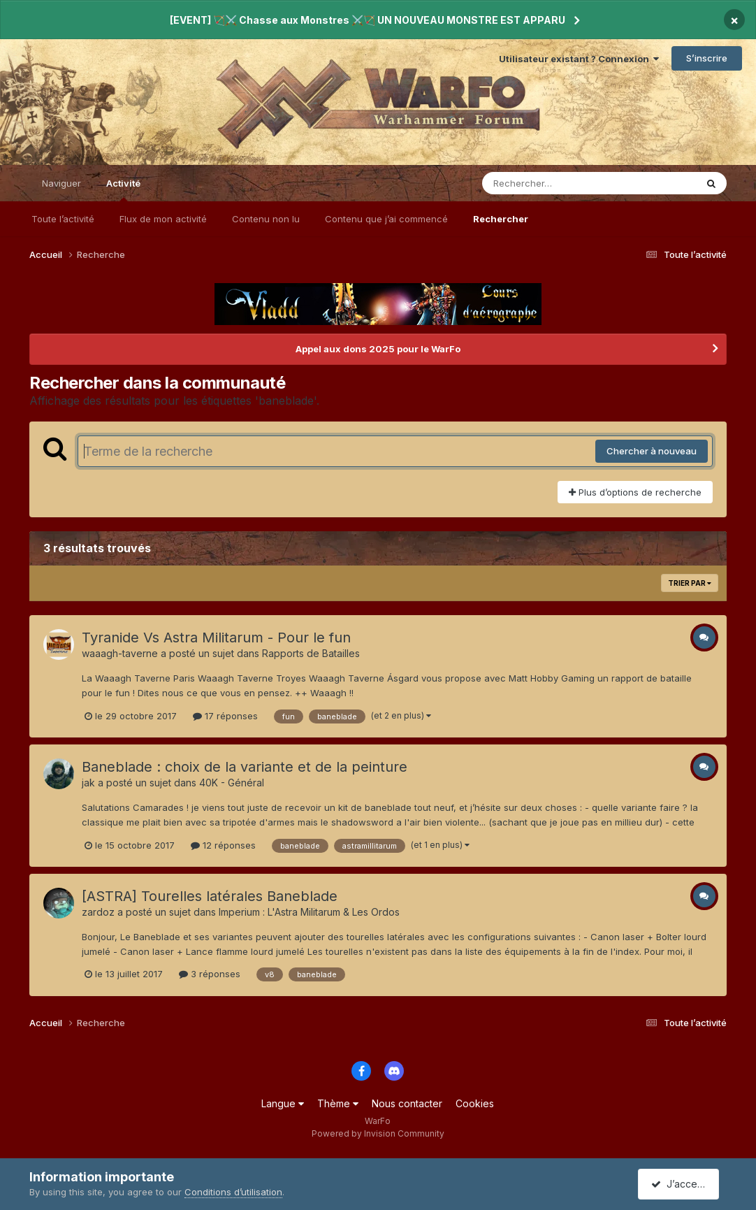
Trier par (689, 583)
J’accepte (681, 1184)
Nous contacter (407, 1103)
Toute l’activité (62, 218)
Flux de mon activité (163, 218)
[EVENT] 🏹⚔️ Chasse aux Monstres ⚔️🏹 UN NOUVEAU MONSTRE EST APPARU (367, 20)
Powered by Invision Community (378, 1133)
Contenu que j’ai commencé (386, 218)
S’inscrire (706, 58)
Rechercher (500, 218)
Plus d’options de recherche (635, 492)
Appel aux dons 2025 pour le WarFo (378, 348)
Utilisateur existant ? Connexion (579, 58)
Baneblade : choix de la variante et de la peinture (244, 766)
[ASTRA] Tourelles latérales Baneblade (209, 896)
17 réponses (225, 715)
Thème (337, 1103)
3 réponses (209, 973)
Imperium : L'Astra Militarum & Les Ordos (309, 912)
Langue (282, 1103)
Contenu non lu (266, 218)
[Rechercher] (549, 183)
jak (88, 782)
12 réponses (223, 845)
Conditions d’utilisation (233, 1191)
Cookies (475, 1103)
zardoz (98, 912)
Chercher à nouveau (651, 450)
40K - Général (231, 782)
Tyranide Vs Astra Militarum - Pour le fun (216, 637)
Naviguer (61, 183)
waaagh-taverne (120, 653)
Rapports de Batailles (311, 653)
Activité (123, 189)
